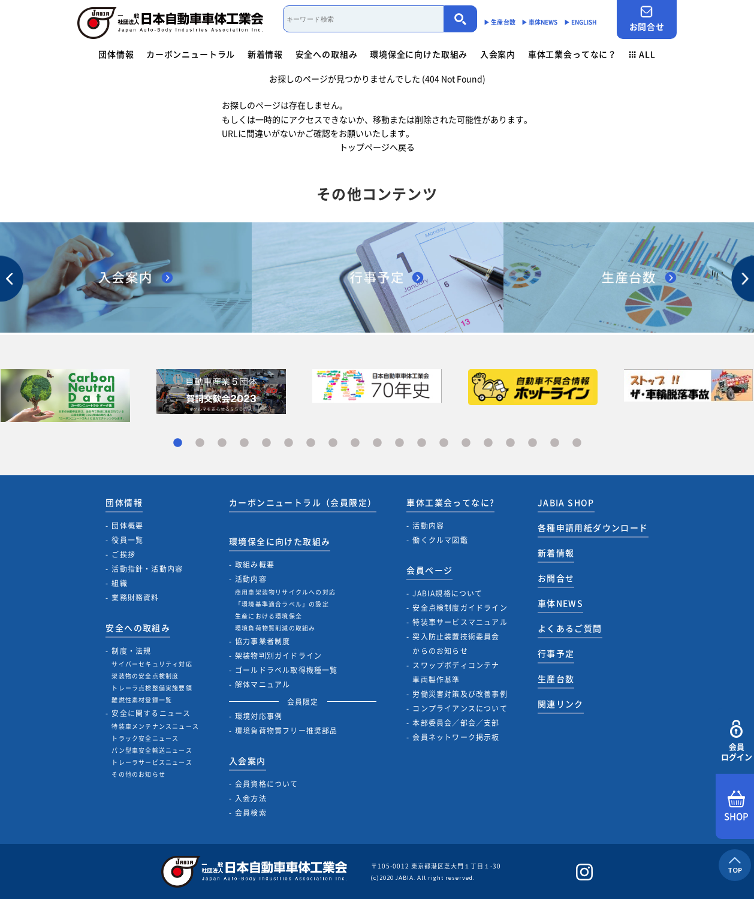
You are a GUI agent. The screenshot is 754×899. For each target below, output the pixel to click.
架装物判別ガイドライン (278, 655)
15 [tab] (488, 443)
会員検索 (251, 812)
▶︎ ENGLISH (581, 21)
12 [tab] (422, 443)
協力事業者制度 (262, 641)
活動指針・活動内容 (147, 568)
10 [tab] (377, 443)
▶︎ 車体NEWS (539, 21)
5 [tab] (266, 443)
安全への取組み (326, 54)
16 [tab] (510, 443)
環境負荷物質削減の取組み (275, 627)
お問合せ (647, 18)
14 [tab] (466, 443)
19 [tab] (577, 443)
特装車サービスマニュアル (459, 622)
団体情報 (116, 54)
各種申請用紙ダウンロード (593, 527)
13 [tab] (444, 443)
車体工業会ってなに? (450, 502)
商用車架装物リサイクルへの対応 (285, 591)
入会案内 (497, 54)
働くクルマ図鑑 (440, 540)
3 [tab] (222, 443)
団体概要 (127, 525)
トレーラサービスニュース (151, 762)
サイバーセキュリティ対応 (151, 663)
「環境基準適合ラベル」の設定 (282, 603)
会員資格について (266, 784)
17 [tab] (532, 443)
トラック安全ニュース (145, 738)
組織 (119, 583)
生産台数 (556, 678)
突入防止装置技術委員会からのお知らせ (455, 643)
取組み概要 (255, 564)
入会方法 (251, 798)
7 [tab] (311, 443)
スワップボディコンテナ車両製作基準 (455, 672)
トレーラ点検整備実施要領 (151, 687)
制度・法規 (131, 650)
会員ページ (429, 570)
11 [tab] (399, 443)
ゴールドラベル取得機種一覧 (286, 670)
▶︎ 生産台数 (499, 21)
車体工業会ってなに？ (572, 54)
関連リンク (561, 704)
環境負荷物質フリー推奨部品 (286, 730)
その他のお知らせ (138, 774)
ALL (642, 54)
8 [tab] (333, 443)
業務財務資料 (135, 597)
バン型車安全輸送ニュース (151, 750)
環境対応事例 (258, 716)
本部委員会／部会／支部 (455, 722)
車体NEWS (560, 603)
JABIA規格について (447, 593)
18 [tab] (555, 443)
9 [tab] (355, 443)
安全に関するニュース (151, 713)
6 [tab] (288, 443)
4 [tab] (244, 443)
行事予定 (556, 653)
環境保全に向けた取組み (419, 54)
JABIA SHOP (566, 502)
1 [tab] (178, 443)
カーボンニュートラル (190, 54)
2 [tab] (200, 443)
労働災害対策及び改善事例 (459, 694)
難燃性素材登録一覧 (141, 699)
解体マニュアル (262, 684)
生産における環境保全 (268, 615)
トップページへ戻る (377, 147)
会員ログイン (736, 741)
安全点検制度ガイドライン (459, 607)
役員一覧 (127, 540)
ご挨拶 (123, 554)
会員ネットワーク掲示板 (455, 737)
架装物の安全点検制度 (145, 675)
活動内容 (251, 579)
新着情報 (265, 54)
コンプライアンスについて (459, 708)
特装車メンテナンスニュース (155, 726)
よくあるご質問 (570, 628)
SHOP (736, 807)
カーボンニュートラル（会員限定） (302, 502)
